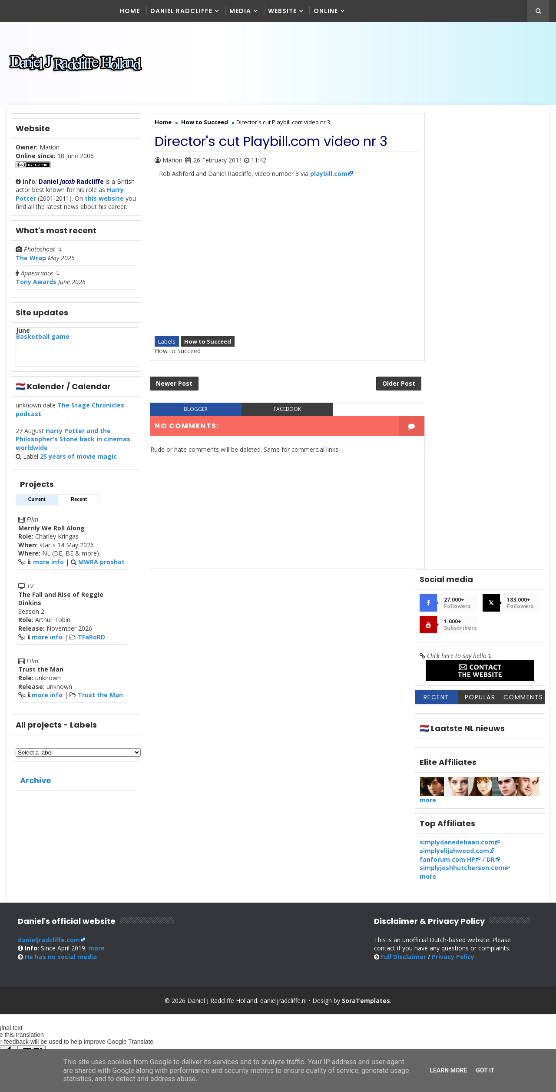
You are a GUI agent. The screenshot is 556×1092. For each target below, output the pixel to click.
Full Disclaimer (408, 871)
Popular (480, 244)
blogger (193, 403)
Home (130, 11)
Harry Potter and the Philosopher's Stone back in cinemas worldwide (73, 442)
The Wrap (31, 261)
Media (241, 11)
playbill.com (329, 176)
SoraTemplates (366, 914)
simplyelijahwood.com (454, 398)
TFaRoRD (91, 640)
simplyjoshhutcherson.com (462, 415)
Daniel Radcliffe (182, 11)
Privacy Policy (458, 871)
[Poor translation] (32, 966)
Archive (35, 783)
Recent (79, 502)
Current (37, 502)
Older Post (380, 377)
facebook (277, 403)
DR (490, 406)
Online (326, 11)
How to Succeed (207, 334)
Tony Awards (36, 285)
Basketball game (43, 340)
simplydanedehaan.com (457, 389)
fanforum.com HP (447, 406)
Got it (485, 1070)
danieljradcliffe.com (48, 853)
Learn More (448, 1070)
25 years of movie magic (78, 459)
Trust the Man (100, 698)
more (428, 347)
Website (282, 11)
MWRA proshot (101, 565)
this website (104, 202)
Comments (523, 244)
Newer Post (174, 377)
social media (60, 871)
